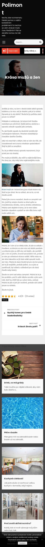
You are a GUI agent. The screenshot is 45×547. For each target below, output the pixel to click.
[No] (42, 539)
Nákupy (5, 300)
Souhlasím (22, 543)
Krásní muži (6, 189)
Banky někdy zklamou (31, 51)
